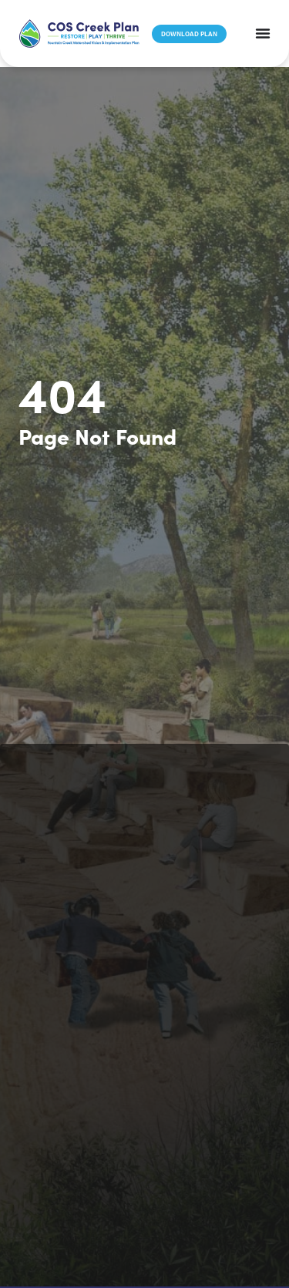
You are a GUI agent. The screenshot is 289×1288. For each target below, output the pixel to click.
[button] (78, 33)
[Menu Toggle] (263, 33)
